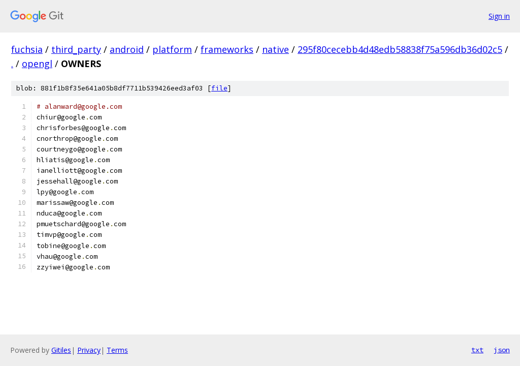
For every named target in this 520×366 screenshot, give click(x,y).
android (127, 49)
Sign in (499, 16)
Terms (117, 350)
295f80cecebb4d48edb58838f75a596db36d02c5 (400, 49)
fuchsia (27, 49)
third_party (76, 49)
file (219, 88)
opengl (37, 63)
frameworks (227, 49)
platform (172, 49)
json (502, 349)
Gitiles (61, 350)
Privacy (89, 350)
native (275, 49)
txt (477, 349)
